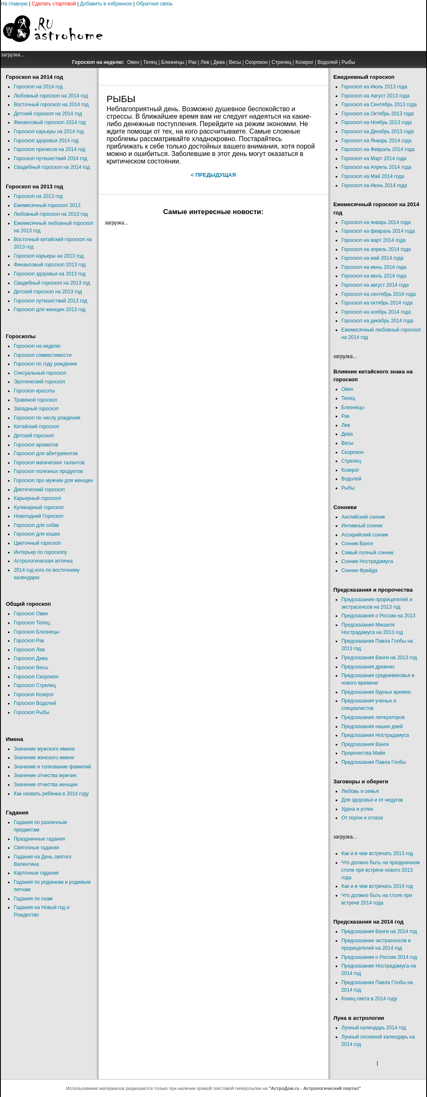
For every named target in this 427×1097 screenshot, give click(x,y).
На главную (14, 4)
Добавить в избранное (106, 4)
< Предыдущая (213, 175)
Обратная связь (154, 4)
